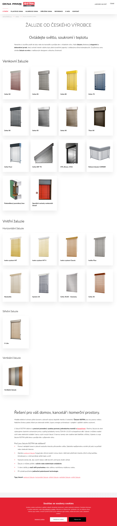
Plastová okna (17, 11)
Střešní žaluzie (11, 314)
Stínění (5, 11)
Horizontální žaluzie (14, 230)
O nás (67, 11)
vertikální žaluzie (64, 481)
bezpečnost (81, 433)
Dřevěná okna (46, 11)
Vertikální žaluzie (12, 361)
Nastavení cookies (39, 519)
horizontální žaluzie (41, 481)
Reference (59, 11)
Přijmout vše (77, 519)
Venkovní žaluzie (16, 61)
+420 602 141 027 (100, 4)
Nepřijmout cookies (58, 519)
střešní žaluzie (53, 481)
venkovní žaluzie (29, 457)
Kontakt (75, 11)
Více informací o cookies (48, 509)
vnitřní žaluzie (75, 481)
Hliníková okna (32, 11)
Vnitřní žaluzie (14, 223)
